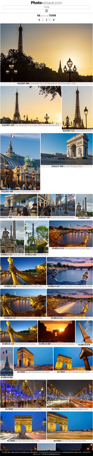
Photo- (46, 2)
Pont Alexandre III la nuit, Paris (71, 248)
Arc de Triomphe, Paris (66, 166)
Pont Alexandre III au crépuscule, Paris (70, 286)
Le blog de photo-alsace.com (71, 452)
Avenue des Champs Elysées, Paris (23, 409)
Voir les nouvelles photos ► (51, 454)
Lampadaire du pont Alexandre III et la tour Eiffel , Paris (46, 83)
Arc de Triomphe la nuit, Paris (33, 372)
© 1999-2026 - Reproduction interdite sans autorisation (20, 452)
